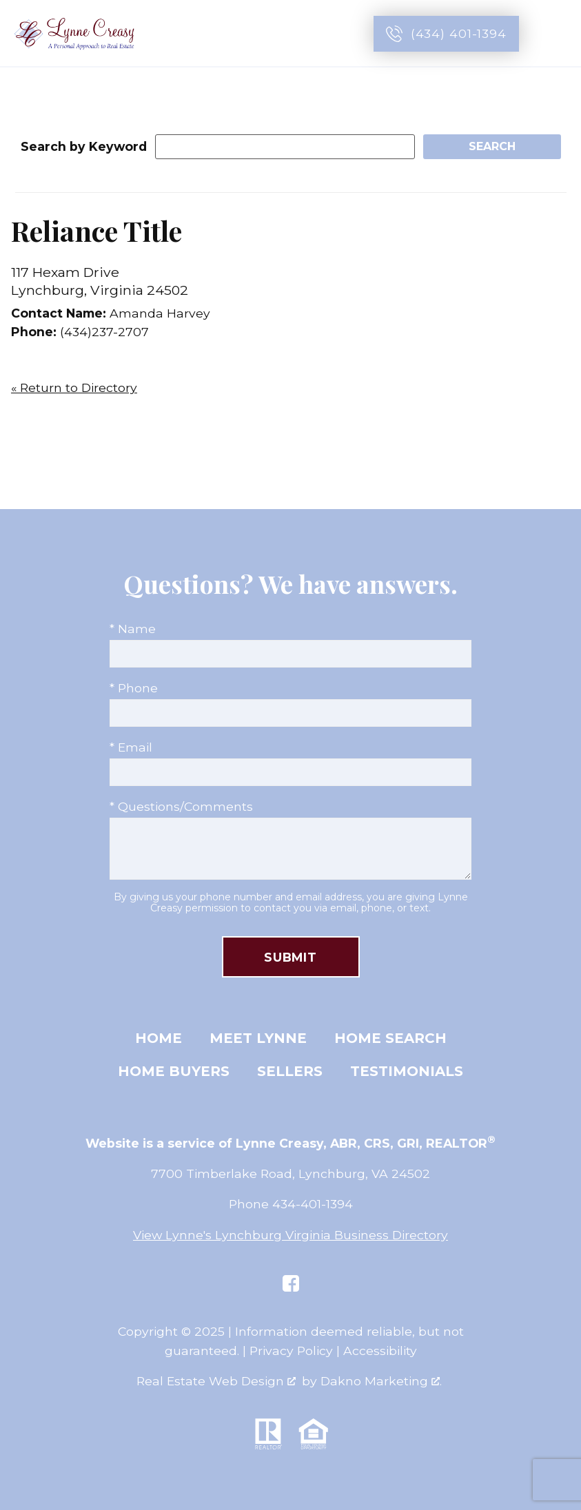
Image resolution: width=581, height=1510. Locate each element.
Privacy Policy (291, 1350)
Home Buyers (174, 1071)
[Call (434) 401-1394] (446, 34)
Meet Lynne (258, 1038)
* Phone (134, 688)
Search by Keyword (84, 146)
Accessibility (380, 1350)
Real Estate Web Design (216, 1381)
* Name (133, 628)
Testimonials (406, 1071)
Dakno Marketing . (381, 1381)
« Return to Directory (74, 387)
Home (158, 1038)
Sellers (290, 1071)
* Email (131, 747)
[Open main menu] (554, 33)
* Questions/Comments (181, 806)
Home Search (390, 1038)
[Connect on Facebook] (291, 1283)
